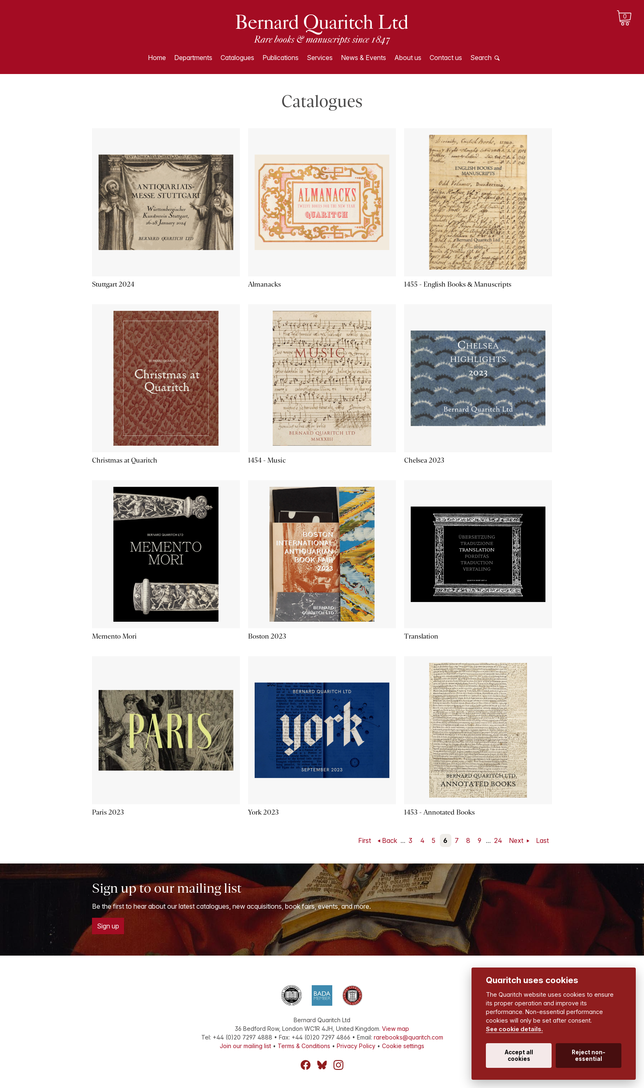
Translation (421, 636)
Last (542, 840)
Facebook (305, 1065)
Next (517, 840)
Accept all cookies (519, 1055)
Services (320, 57)
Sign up (108, 926)
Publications (280, 57)
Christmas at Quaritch (124, 460)
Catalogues (237, 57)
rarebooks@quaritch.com (408, 1037)
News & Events (363, 57)
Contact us (446, 57)
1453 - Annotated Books (439, 812)
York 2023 (263, 812)
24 (498, 840)
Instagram (338, 1065)
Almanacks (264, 284)
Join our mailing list (245, 1045)
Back (389, 840)
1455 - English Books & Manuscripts (457, 284)
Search (481, 57)
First (364, 840)
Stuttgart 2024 (113, 284)
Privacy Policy (356, 1045)
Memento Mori (114, 636)
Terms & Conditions (304, 1045)
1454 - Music (267, 460)
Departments (193, 57)
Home (157, 57)
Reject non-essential (588, 1055)
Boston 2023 (267, 636)
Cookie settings (403, 1045)
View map (395, 1028)
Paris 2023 (108, 812)
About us (407, 57)
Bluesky (322, 1065)
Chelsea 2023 (424, 460)
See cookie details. (514, 1028)
